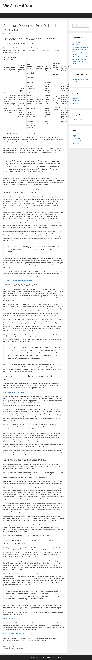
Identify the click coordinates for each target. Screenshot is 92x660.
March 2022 (76, 101)
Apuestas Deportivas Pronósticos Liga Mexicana (79, 61)
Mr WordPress (77, 80)
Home (10, 16)
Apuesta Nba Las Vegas (80, 57)
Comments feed (77, 141)
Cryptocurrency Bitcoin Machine (14, 648)
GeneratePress (56, 657)
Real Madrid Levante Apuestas (13, 392)
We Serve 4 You (17, 5)
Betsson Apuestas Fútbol (11, 618)
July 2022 (75, 98)
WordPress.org (77, 143)
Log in (74, 136)
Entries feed (76, 138)
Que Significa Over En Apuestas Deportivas (17, 280)
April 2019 (75, 103)
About (3, 16)
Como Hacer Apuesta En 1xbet (13, 634)
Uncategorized (77, 119)
